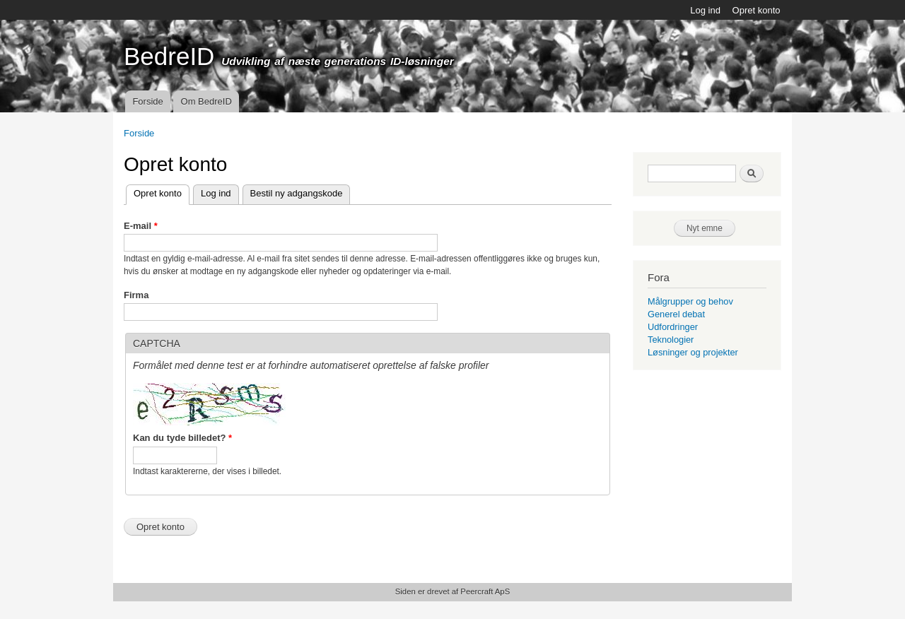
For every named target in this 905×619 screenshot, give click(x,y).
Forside (147, 101)
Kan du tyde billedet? (182, 437)
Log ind (705, 10)
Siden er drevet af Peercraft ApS (452, 591)
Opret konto (756, 10)
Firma (136, 295)
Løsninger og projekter (693, 352)
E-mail (141, 225)
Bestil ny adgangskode (296, 193)
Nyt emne (705, 228)
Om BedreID (206, 101)
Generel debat (676, 314)
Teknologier (671, 339)
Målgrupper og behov (690, 301)
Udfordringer (673, 327)
